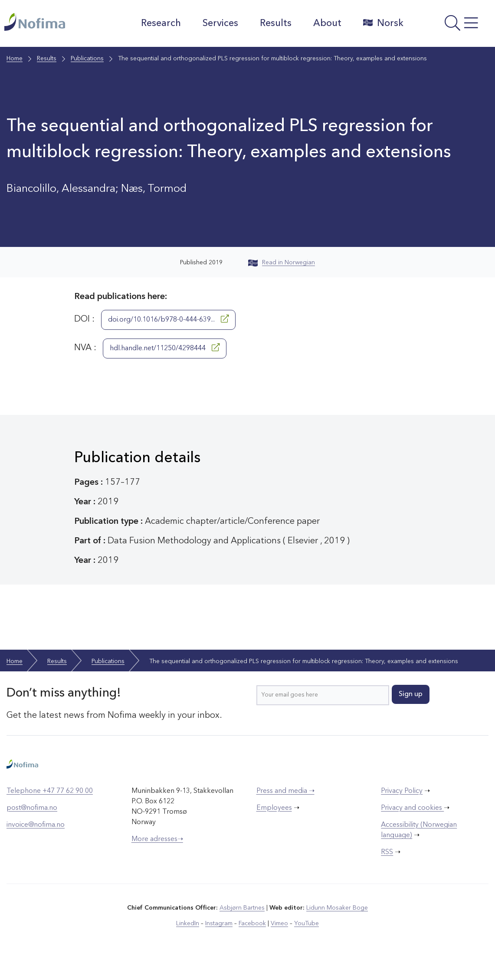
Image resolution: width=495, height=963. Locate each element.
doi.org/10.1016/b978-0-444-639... (168, 319)
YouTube (306, 923)
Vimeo (279, 923)
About (327, 23)
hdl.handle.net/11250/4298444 (165, 347)
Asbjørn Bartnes (242, 908)
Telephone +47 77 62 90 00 (50, 791)
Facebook (252, 923)
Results (276, 23)
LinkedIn (187, 923)
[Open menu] (451, 25)
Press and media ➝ (285, 791)
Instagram (219, 923)
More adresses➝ (157, 839)
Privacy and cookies (412, 808)
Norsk (383, 23)
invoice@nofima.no (36, 825)
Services (220, 23)
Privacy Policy (402, 791)
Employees (274, 808)
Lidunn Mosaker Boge (337, 908)
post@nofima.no (32, 808)
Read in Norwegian (281, 263)
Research (161, 23)
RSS (387, 852)
